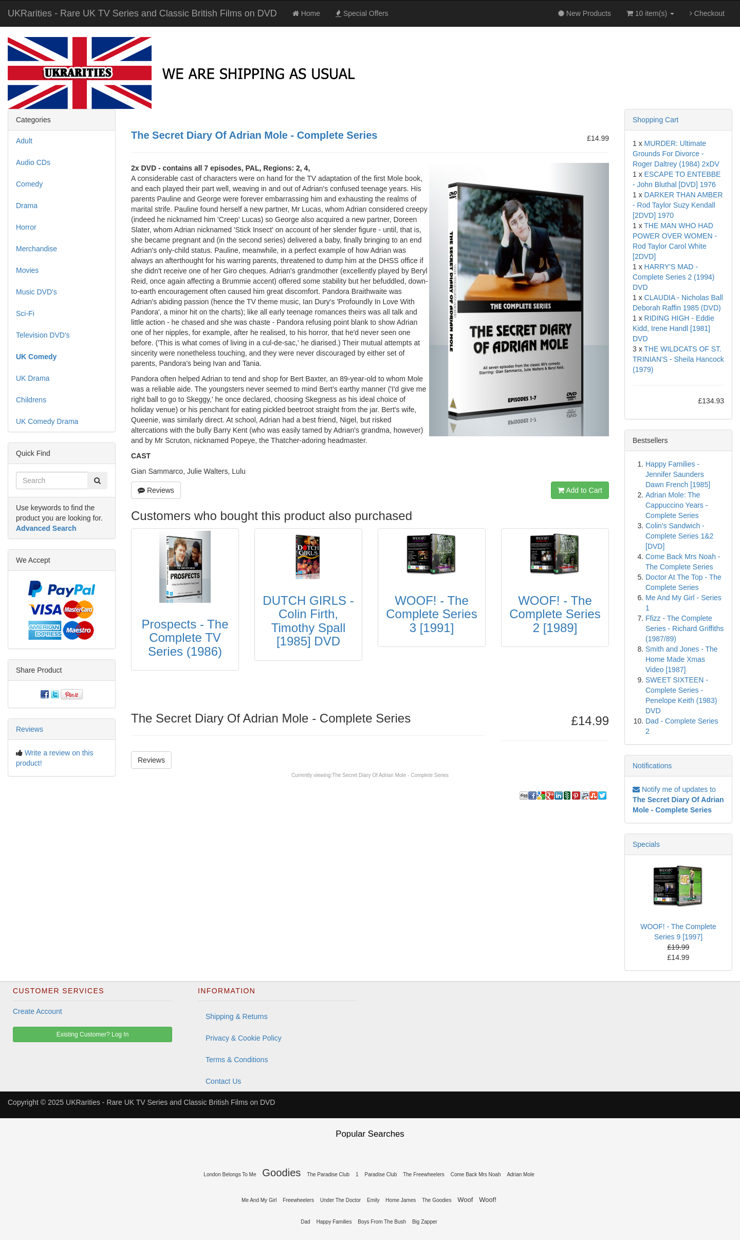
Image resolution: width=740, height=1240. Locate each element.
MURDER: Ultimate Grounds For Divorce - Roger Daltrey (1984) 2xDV (676, 153)
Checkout (707, 13)
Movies (27, 270)
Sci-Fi (25, 313)
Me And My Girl (259, 1200)
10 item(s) (650, 13)
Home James (400, 1200)
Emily (373, 1200)
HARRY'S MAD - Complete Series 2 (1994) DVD (674, 277)
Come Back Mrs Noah (476, 1174)
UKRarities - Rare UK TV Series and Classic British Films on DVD (142, 13)
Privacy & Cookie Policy (244, 1038)
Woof (465, 1200)
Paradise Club (381, 1174)
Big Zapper (424, 1222)
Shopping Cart (656, 120)
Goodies (281, 1172)
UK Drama (32, 378)
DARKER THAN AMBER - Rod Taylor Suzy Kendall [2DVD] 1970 (678, 205)
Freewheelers (298, 1200)
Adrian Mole (520, 1174)
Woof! (487, 1200)
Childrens (31, 400)
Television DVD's (43, 335)
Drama (27, 205)
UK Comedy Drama (47, 421)
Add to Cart (580, 490)
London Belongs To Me (229, 1174)
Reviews (156, 490)
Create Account (37, 1011)
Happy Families (333, 1222)
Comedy (29, 184)
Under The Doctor (340, 1200)
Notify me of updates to (678, 799)
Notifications (652, 766)
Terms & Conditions (237, 1060)
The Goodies (436, 1200)
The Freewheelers (424, 1174)
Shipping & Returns (237, 1016)
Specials (646, 844)
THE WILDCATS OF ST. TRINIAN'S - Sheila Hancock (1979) (678, 359)
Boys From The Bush (382, 1222)
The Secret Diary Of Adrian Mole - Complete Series (390, 775)
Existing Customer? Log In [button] (93, 1034)
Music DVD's (36, 292)
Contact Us (223, 1081)
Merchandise (36, 249)
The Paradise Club (328, 1174)
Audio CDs (33, 162)
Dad (305, 1222)
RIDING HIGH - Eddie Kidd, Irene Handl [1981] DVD (673, 328)
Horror (26, 227)
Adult (24, 141)
